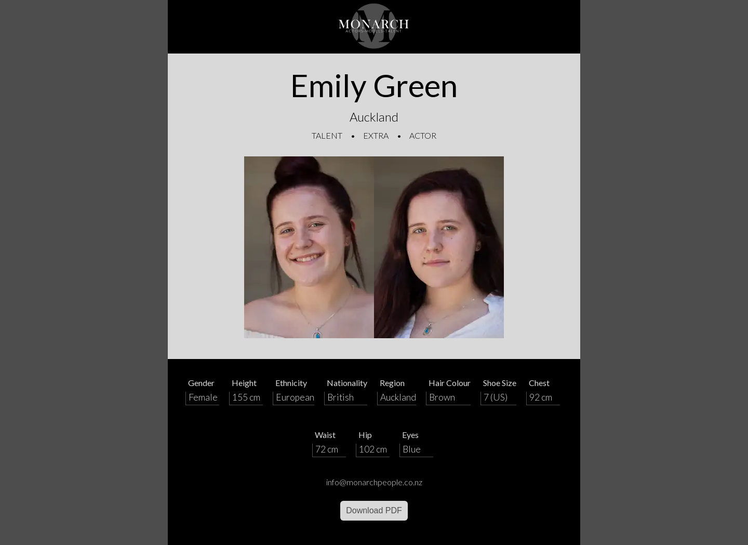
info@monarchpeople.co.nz (374, 482)
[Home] (374, 27)
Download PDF (374, 510)
